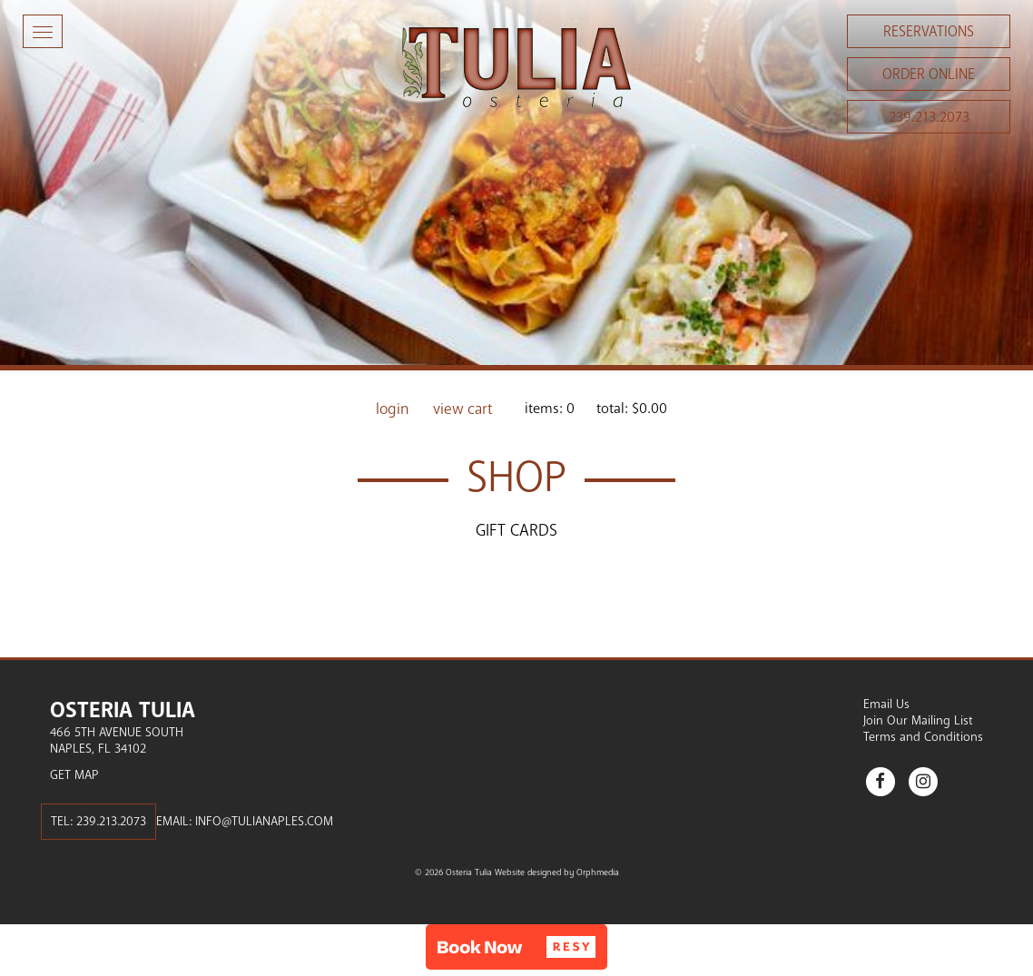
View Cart (463, 409)
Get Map (74, 775)
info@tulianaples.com (264, 821)
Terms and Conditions (923, 736)
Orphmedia (597, 872)
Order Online (928, 74)
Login (392, 409)
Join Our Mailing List (918, 720)
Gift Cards (516, 530)
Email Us (886, 704)
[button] (516, 947)
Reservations (928, 32)
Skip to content (66, 83)
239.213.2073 (929, 117)
